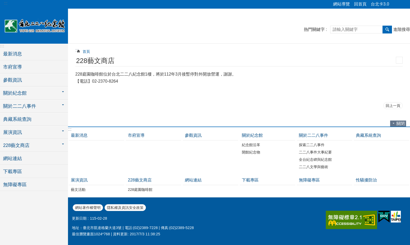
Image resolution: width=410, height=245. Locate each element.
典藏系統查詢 (17, 119)
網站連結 (12, 158)
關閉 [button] (400, 123)
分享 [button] (395, 4)
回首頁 (360, 4)
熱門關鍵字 (314, 29)
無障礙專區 (15, 184)
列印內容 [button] (399, 60)
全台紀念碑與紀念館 (315, 159)
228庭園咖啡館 (140, 189)
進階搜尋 (401, 29)
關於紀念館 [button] (15, 93)
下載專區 (12, 171)
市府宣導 (12, 67)
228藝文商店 (140, 180)
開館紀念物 (251, 152)
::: (5, 3)
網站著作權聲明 (88, 208)
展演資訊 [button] (12, 132)
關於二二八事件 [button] (19, 106)
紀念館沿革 (251, 145)
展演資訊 (79, 180)
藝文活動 (78, 189)
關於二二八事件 (313, 135)
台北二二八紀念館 (34, 25)
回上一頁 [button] (393, 106)
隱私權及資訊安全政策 (125, 208)
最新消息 (12, 53)
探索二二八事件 (311, 145)
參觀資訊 (12, 80)
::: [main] (77, 50)
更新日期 (79, 218)
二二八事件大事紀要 (315, 152)
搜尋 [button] (387, 29)
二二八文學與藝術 (313, 167)
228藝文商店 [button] (16, 145)
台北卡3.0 (380, 4)
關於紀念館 (252, 135)
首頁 (86, 51)
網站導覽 (341, 4)
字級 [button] (403, 4)
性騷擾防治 (366, 180)
